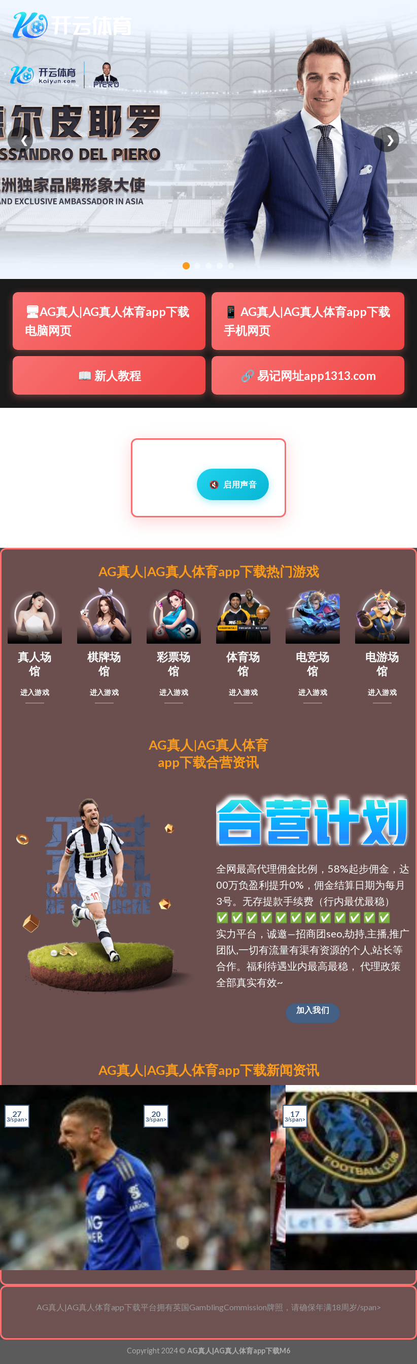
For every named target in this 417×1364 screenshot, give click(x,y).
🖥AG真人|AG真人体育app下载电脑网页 (107, 320)
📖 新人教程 (109, 375)
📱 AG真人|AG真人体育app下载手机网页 (307, 320)
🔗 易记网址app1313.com (308, 375)
